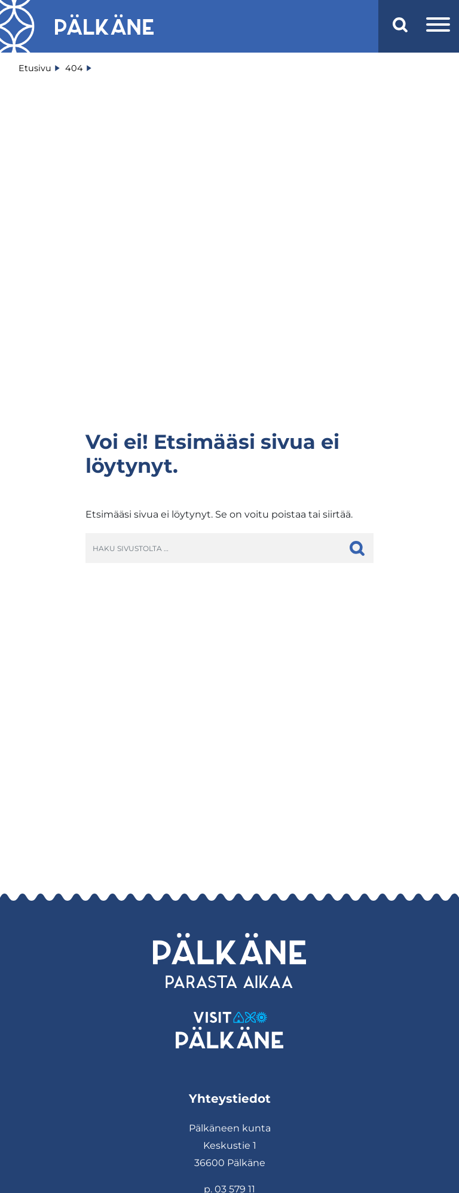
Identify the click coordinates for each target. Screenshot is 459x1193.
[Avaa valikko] (438, 26)
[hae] (357, 548)
